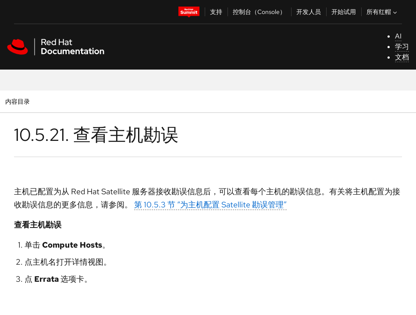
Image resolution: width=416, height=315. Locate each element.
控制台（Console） (259, 12)
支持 (216, 12)
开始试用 (343, 12)
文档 (402, 57)
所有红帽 (382, 12)
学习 (402, 46)
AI (398, 36)
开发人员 (308, 12)
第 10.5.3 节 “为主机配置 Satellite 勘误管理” (210, 205)
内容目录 (17, 101)
